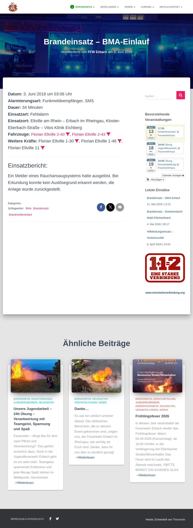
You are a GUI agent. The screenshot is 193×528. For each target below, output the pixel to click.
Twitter (57, 519)
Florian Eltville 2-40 (48, 134)
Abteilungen (109, 7)
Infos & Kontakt (171, 7)
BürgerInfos (22, 399)
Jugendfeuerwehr (25, 402)
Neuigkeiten (46, 402)
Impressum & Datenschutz (27, 519)
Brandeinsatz (41, 208)
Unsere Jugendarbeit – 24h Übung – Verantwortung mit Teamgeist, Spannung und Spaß (33, 419)
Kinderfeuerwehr (147, 406)
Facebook (50, 519)
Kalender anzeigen (173, 175)
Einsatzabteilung (164, 399)
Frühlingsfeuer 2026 (153, 416)
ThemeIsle (179, 519)
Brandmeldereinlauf (20, 214)
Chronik (147, 7)
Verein (129, 7)
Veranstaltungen (85, 402)
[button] (155, 180)
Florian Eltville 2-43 (91, 134)
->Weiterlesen (24, 483)
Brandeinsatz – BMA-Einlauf (163, 197)
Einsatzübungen (41, 399)
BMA (28, 208)
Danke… (81, 409)
